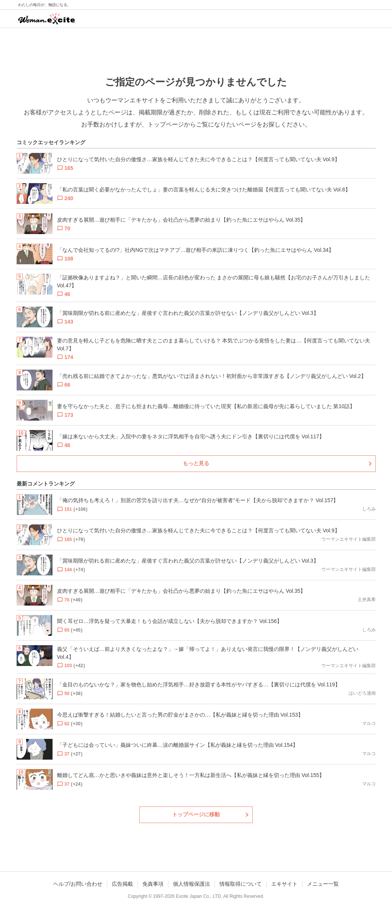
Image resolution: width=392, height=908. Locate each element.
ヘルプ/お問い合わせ (77, 884)
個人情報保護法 (191, 884)
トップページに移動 (196, 814)
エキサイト (284, 884)
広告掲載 (122, 884)
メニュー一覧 (323, 884)
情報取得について (240, 884)
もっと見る (196, 463)
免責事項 (153, 884)
